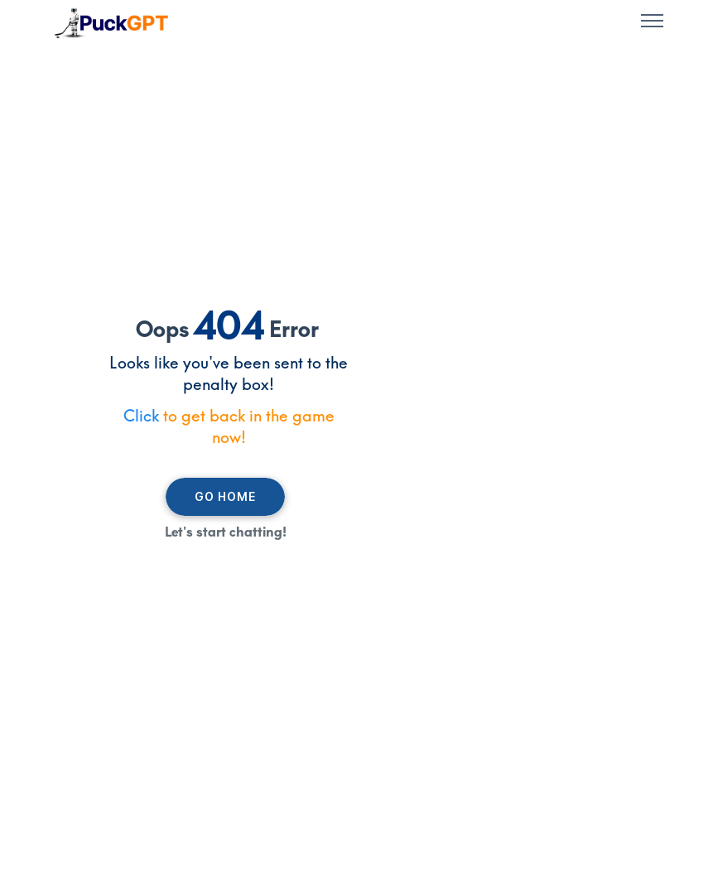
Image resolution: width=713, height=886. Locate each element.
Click (141, 416)
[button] (652, 23)
